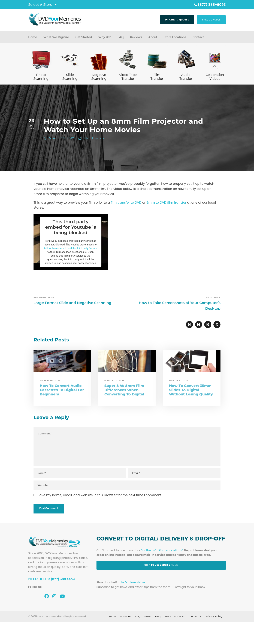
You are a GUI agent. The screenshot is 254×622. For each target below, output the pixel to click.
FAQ (120, 37)
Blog (158, 616)
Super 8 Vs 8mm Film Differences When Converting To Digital (124, 390)
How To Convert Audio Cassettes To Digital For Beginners (62, 390)
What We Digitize (56, 37)
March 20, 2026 (50, 380)
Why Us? (104, 37)
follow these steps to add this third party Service (70, 248)
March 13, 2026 (114, 380)
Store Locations (175, 37)
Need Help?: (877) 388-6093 (51, 579)
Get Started (83, 37)
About (152, 37)
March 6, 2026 (178, 380)
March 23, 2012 (61, 138)
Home (32, 37)
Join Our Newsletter (131, 582)
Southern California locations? (162, 550)
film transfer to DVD (126, 202)
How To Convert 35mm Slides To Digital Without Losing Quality (191, 390)
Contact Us (194, 616)
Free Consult (211, 19)
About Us (125, 616)
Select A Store (40, 4)
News (147, 616)
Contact (198, 37)
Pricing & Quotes (177, 19)
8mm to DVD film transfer (166, 202)
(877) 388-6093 (209, 4)
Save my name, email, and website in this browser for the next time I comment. (100, 495)
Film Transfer (95, 138)
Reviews (136, 37)
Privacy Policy (213, 616)
